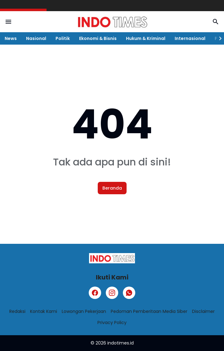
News (11, 38)
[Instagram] (112, 293)
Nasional (36, 38)
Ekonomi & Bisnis (98, 38)
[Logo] (112, 258)
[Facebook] (95, 293)
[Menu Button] (8, 21)
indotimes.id (120, 343)
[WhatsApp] (129, 293)
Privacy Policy (112, 322)
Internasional (190, 38)
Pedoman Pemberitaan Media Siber (149, 311)
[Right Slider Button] (218, 38)
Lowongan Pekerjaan (84, 311)
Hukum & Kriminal (145, 38)
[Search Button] (215, 21)
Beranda (112, 188)
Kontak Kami (43, 311)
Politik (63, 38)
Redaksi (17, 311)
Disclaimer (203, 311)
